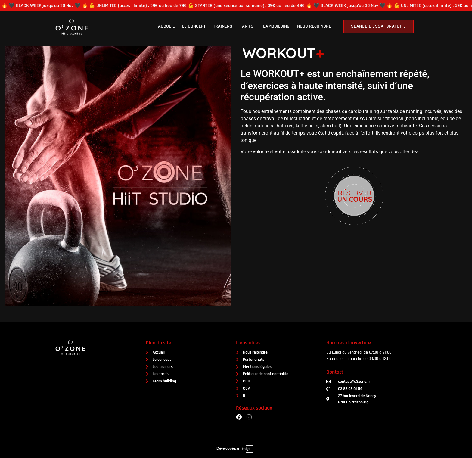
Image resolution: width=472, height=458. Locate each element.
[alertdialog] (236, 5)
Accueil (166, 26)
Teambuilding (275, 26)
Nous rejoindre (314, 26)
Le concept (194, 26)
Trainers (222, 26)
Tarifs (246, 26)
